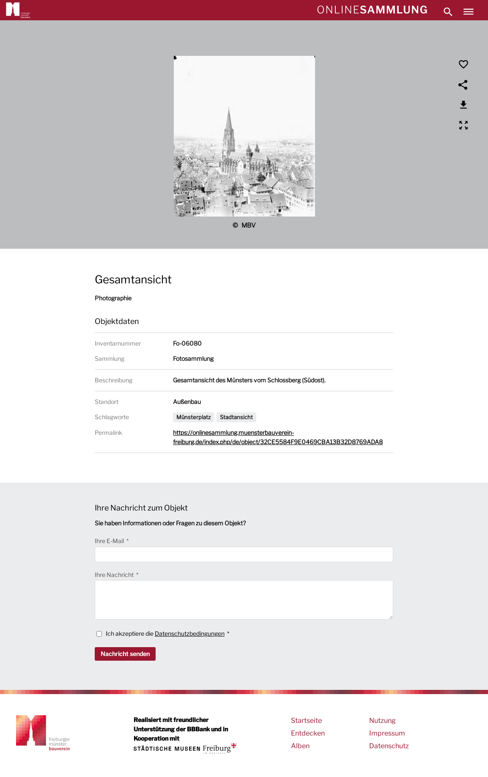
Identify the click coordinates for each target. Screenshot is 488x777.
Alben (300, 746)
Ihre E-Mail (110, 540)
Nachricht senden (125, 653)
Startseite (306, 721)
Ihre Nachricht (115, 574)
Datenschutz (389, 746)
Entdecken (308, 733)
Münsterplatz (193, 417)
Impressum (387, 733)
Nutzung (382, 721)
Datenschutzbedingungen (190, 633)
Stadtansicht (236, 417)
